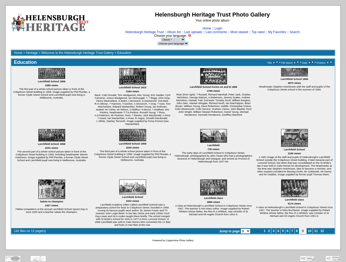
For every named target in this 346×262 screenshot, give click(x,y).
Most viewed (239, 32)
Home (207, 28)
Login (218, 28)
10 (309, 231)
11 (316, 231)
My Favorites (277, 32)
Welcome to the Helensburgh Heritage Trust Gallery (78, 53)
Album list (174, 32)
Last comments (216, 32)
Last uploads (193, 32)
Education (124, 53)
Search (295, 32)
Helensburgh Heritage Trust (144, 32)
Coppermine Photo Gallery (179, 240)
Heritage (32, 53)
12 (322, 231)
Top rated (258, 32)
